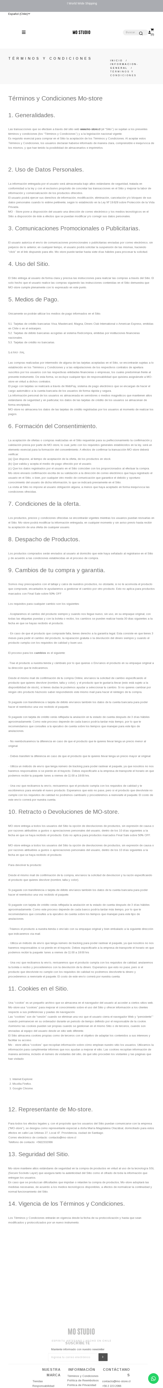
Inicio (116, 60)
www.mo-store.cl (90, 129)
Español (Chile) (19, 13)
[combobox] (135, 32)
